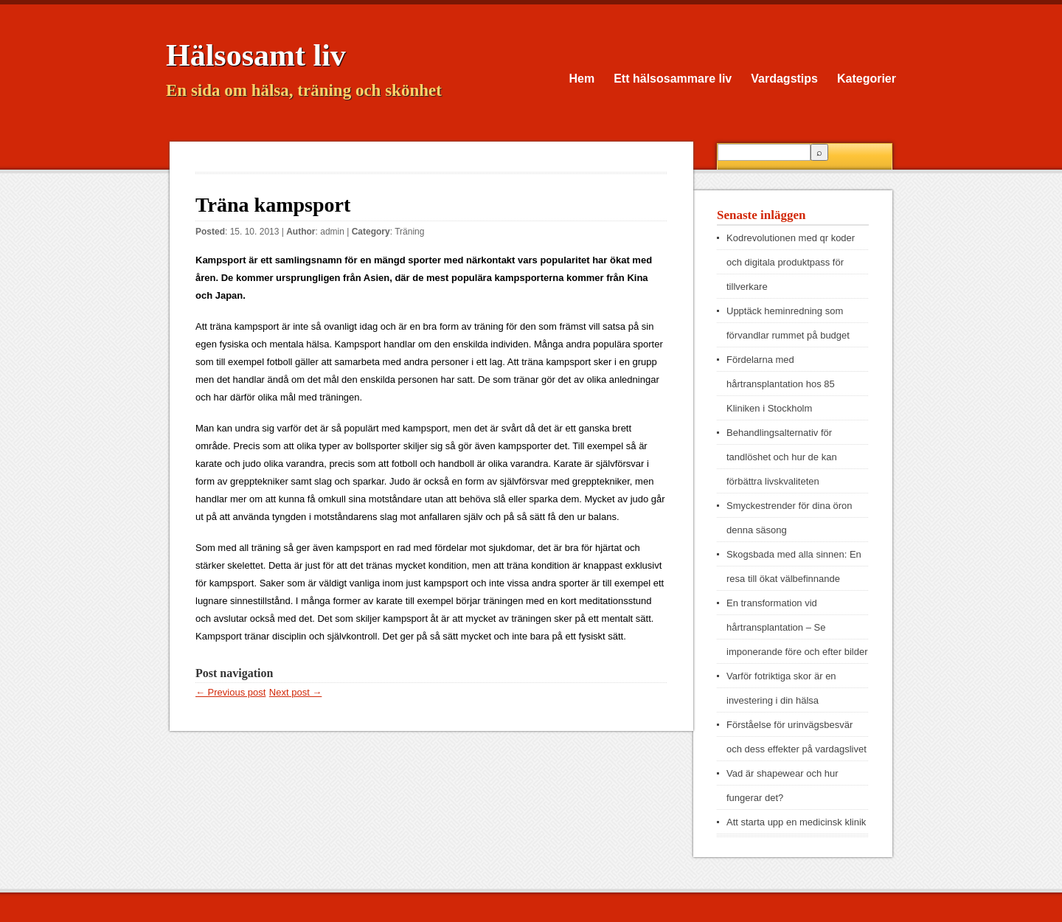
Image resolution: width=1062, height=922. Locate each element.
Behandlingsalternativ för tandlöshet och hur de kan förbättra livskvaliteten (781, 457)
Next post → (295, 692)
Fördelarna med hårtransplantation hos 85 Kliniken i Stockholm (780, 384)
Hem (582, 78)
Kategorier (866, 78)
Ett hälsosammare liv (673, 78)
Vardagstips (784, 78)
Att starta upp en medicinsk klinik (796, 822)
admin (332, 231)
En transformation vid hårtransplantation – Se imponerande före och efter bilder (797, 627)
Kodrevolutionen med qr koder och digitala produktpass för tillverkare (790, 262)
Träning (409, 231)
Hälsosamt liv (256, 55)
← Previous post (230, 692)
